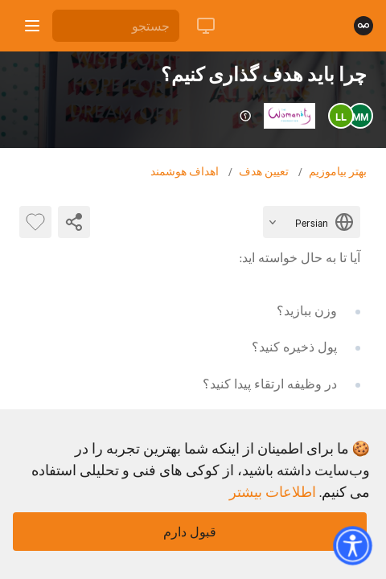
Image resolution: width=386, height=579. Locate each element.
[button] (352, 545)
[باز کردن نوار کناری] (32, 25)
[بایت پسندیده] (35, 222)
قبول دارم (189, 532)
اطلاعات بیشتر (272, 491)
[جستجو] (115, 26)
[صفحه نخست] (363, 25)
